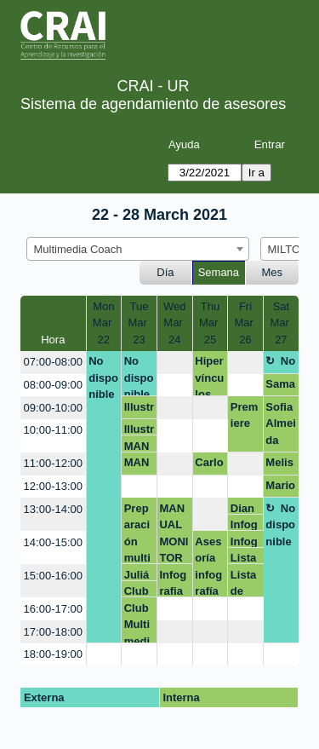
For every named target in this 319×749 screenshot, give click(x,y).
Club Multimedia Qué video (138, 591)
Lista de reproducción (245, 557)
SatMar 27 (281, 323)
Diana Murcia (245, 508)
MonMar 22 (104, 323)
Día (165, 272)
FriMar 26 (246, 323)
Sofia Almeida (280, 423)
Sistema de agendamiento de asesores (153, 103)
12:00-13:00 (53, 486)
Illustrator (139, 409)
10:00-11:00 (53, 429)
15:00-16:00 (53, 575)
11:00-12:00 (53, 463)
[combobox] (137, 249)
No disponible (103, 377)
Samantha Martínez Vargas (280, 386)
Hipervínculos (209, 375)
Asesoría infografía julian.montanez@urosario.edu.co (210, 566)
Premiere (245, 415)
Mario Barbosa (280, 488)
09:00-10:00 (53, 407)
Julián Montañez (137, 574)
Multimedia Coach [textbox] (78, 249)
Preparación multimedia (137, 533)
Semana (218, 272)
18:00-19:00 (53, 654)
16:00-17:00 (53, 608)
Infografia (244, 524)
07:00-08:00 (53, 361)
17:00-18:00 (53, 631)
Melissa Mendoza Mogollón (280, 465)
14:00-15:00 (53, 542)
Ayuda (184, 144)
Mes (272, 272)
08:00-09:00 (53, 384)
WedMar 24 (174, 323)
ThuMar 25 (210, 323)
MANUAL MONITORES (138, 446)
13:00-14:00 (53, 509)
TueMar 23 (139, 323)
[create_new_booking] (174, 362)
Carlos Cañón (209, 465)
